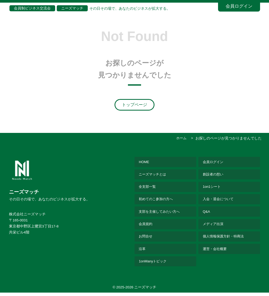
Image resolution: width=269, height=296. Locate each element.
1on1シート (212, 188)
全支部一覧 (148, 188)
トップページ (134, 104)
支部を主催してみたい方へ (161, 213)
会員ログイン (239, 6)
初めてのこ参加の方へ (157, 201)
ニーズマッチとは (153, 175)
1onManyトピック (153, 265)
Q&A (206, 213)
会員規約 (146, 226)
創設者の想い (214, 175)
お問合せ (146, 239)
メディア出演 (214, 226)
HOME (144, 162)
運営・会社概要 (216, 252)
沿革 (142, 252)
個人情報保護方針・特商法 (225, 239)
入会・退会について (219, 201)
